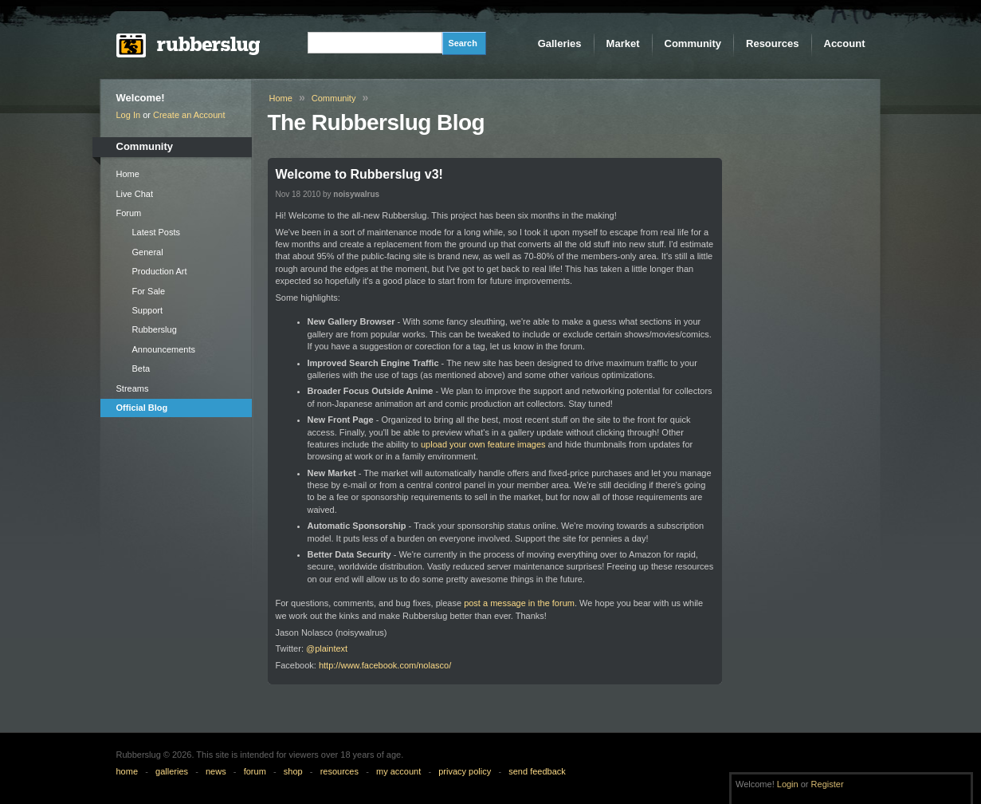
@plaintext (326, 648)
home (127, 771)
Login (788, 784)
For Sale (149, 291)
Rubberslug (154, 329)
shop (293, 771)
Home (127, 174)
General (147, 252)
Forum (129, 213)
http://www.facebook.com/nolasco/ (385, 665)
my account (398, 771)
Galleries (560, 43)
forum (255, 771)
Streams (132, 388)
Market (623, 43)
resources (339, 771)
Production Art (159, 271)
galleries (171, 771)
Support (147, 310)
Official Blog (142, 407)
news (216, 771)
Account (844, 43)
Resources (772, 43)
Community (693, 43)
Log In (128, 115)
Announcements (164, 349)
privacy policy (464, 771)
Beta (141, 368)
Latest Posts (156, 232)
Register (827, 784)
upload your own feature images (483, 444)
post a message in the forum (519, 603)
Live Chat (134, 194)
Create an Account (189, 115)
